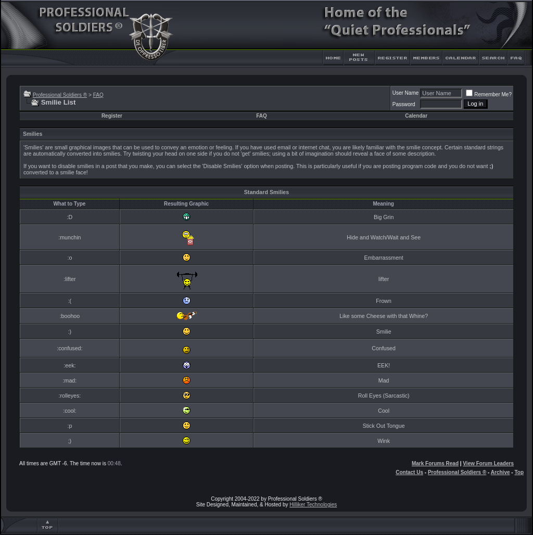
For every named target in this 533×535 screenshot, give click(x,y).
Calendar (416, 116)
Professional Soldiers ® (60, 95)
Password (403, 104)
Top (519, 472)
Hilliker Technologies (313, 504)
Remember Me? (489, 94)
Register (111, 116)
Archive (500, 472)
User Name (405, 93)
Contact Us (409, 472)
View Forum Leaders (488, 463)
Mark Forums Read (435, 463)
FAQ (98, 95)
